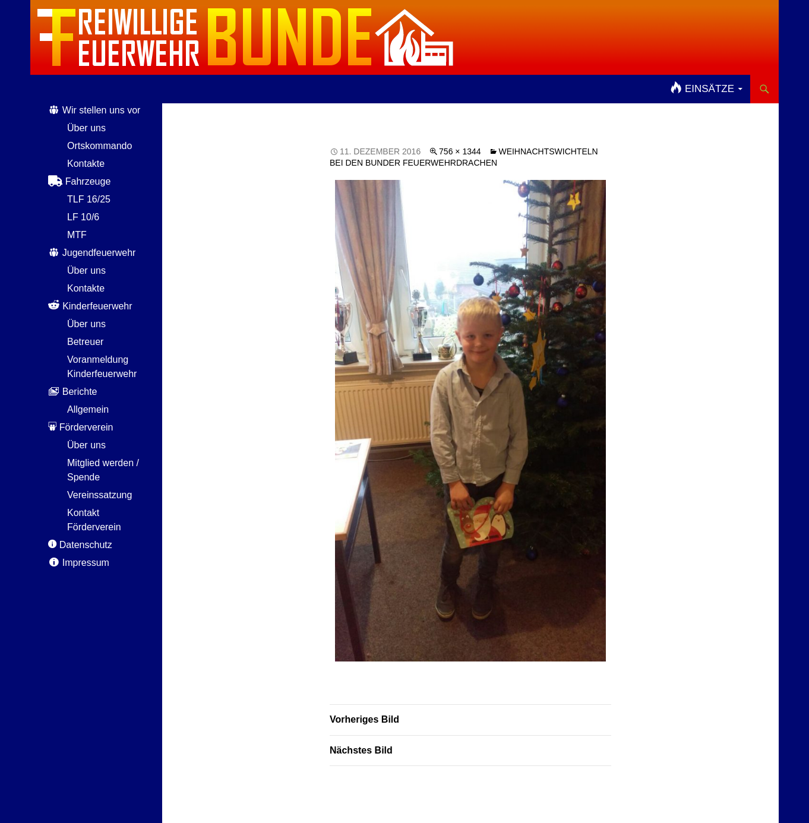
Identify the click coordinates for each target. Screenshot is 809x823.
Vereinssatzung (99, 495)
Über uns (86, 128)
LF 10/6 (83, 217)
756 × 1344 (460, 151)
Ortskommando (99, 146)
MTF (77, 235)
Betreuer (85, 342)
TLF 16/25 (88, 199)
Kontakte (86, 164)
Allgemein (88, 409)
